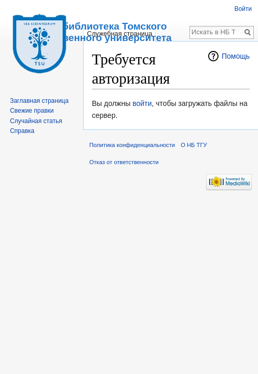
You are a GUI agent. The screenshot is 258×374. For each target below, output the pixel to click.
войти (142, 103)
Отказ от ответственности (124, 162)
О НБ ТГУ (194, 145)
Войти (243, 8)
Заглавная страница (39, 100)
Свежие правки (31, 110)
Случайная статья (36, 121)
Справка (22, 131)
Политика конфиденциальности (132, 145)
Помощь (236, 56)
